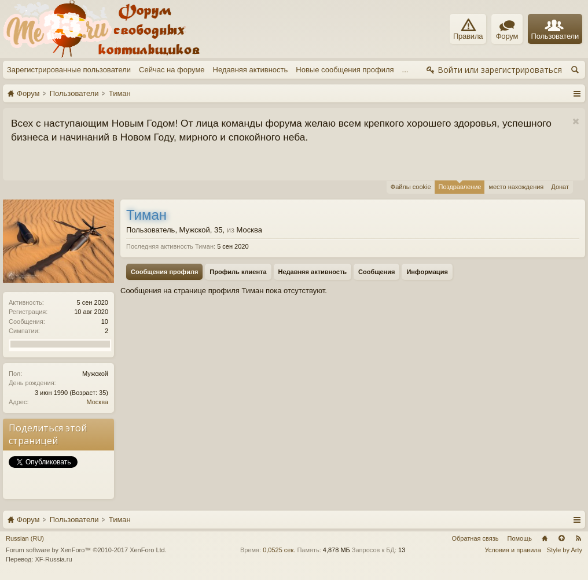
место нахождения (515, 186)
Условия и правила (513, 549)
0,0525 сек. (279, 549)
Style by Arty (564, 549)
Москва (97, 401)
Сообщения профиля (164, 271)
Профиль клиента (238, 271)
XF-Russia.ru (53, 559)
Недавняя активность (250, 69)
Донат (560, 186)
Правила (468, 29)
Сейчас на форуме (172, 69)
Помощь (520, 538)
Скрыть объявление (575, 121)
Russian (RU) (25, 538)
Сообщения (376, 271)
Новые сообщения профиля (345, 69)
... (405, 69)
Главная (545, 538)
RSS (578, 538)
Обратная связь (474, 538)
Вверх (561, 538)
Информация (426, 271)
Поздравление (460, 185)
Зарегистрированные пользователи (69, 69)
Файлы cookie (411, 186)
